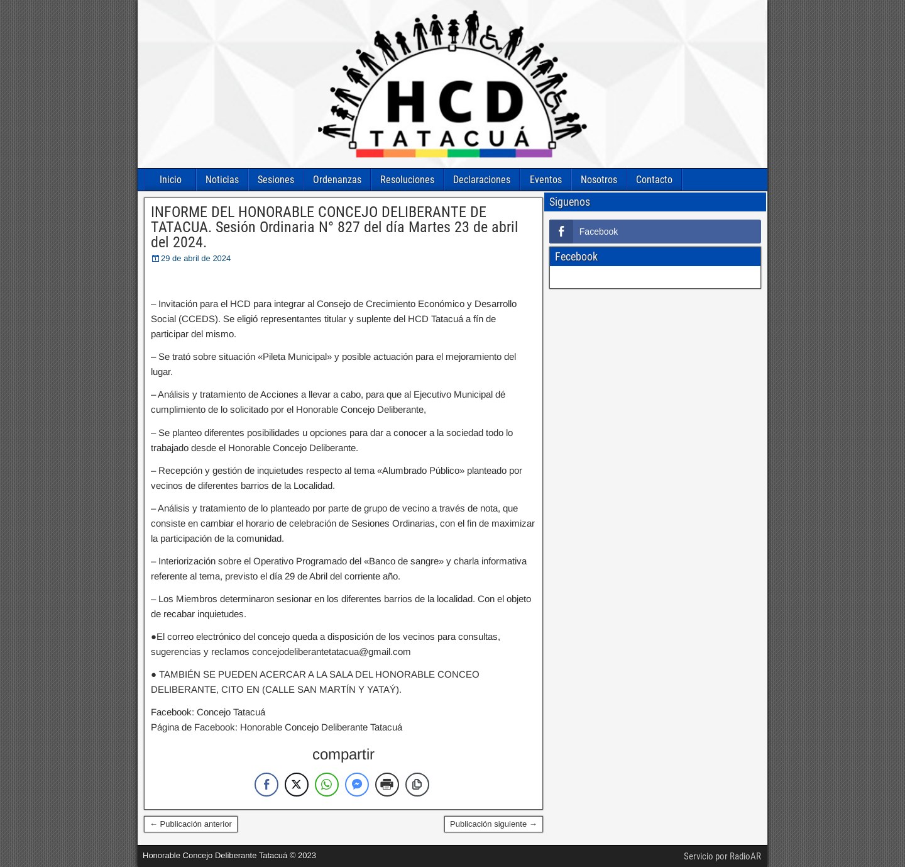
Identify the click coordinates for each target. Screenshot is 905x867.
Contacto (654, 180)
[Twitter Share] (297, 785)
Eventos (546, 180)
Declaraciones (481, 180)
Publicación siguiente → (493, 824)
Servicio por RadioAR (722, 856)
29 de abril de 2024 (196, 258)
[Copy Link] (417, 785)
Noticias (222, 180)
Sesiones (276, 180)
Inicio (171, 180)
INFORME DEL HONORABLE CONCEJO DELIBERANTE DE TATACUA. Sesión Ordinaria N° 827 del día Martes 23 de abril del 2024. (334, 227)
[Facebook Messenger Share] (357, 785)
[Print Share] (387, 785)
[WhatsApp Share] (327, 785)
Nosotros (599, 180)
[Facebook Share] (266, 785)
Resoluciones (407, 180)
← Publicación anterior (191, 824)
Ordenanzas (337, 180)
